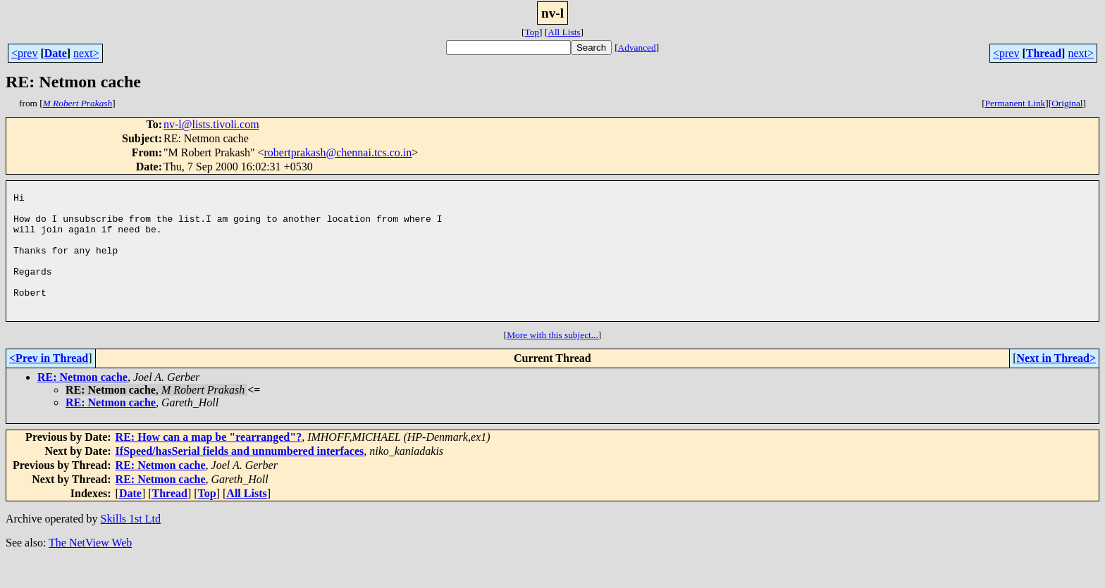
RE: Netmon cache (82, 405)
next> (86, 53)
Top (531, 32)
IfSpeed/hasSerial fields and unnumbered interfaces (240, 478)
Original (1066, 103)
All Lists (564, 32)
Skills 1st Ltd (131, 546)
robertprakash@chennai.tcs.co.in (338, 152)
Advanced (637, 47)
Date (55, 53)
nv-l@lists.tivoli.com (211, 124)
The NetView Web (90, 570)
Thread (1043, 53)
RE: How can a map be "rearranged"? (209, 464)
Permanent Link (1015, 103)
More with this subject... (552, 362)
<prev (24, 53)
